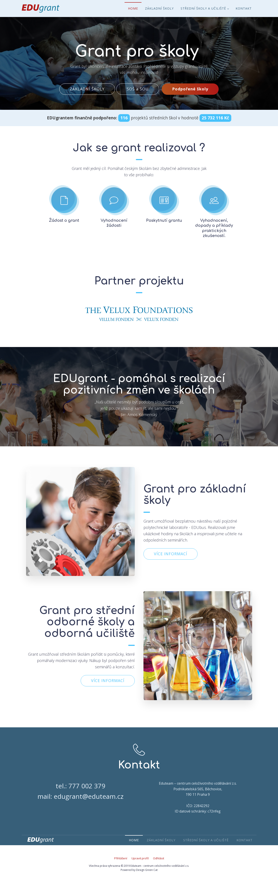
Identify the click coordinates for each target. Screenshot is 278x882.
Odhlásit (158, 858)
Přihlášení (120, 858)
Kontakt (244, 8)
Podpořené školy (190, 88)
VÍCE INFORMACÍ (170, 553)
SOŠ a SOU (138, 88)
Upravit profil (140, 858)
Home (133, 8)
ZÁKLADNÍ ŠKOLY (87, 88)
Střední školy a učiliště (203, 8)
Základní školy (159, 8)
